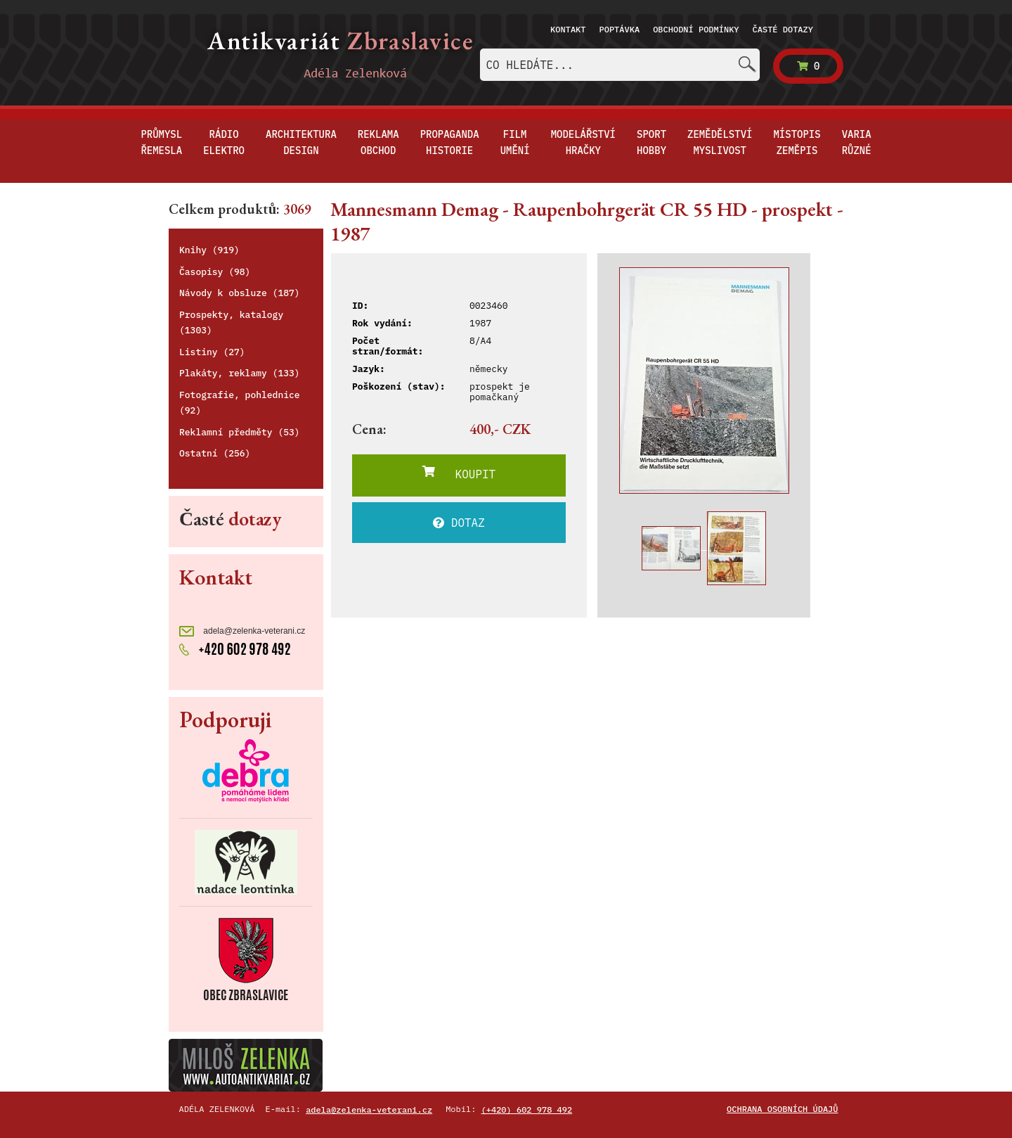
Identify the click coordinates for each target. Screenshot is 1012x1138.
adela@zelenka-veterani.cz (242, 631)
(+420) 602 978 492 (527, 1109)
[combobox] (619, 65)
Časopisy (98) (214, 272)
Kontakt (567, 29)
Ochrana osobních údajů (782, 1109)
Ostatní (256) (214, 453)
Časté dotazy (783, 29)
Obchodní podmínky (696, 29)
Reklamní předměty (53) (239, 432)
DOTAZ (459, 523)
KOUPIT (458, 473)
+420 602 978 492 (235, 648)
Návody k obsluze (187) (239, 293)
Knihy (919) (209, 250)
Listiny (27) (212, 352)
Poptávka (619, 29)
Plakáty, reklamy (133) (239, 373)
